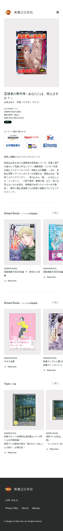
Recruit (25, 508)
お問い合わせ (11, 500)
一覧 (55, 213)
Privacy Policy (11, 508)
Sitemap (35, 508)
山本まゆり (9, 102)
